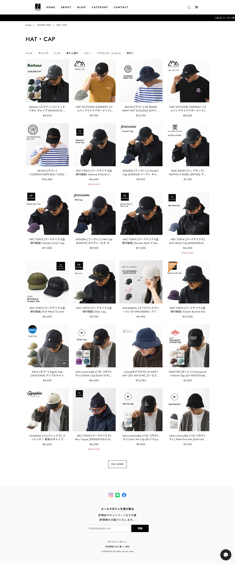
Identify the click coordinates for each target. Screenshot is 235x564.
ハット (29, 53)
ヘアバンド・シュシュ (109, 53)
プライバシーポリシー (117, 542)
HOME (50, 7)
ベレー (87, 53)
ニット (57, 53)
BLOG (81, 7)
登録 (140, 528)
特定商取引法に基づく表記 (117, 546)
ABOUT (66, 7)
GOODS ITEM (44, 24)
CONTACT (121, 7)
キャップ (43, 53)
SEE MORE (117, 464)
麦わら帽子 (72, 53)
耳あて (130, 53)
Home (29, 24)
